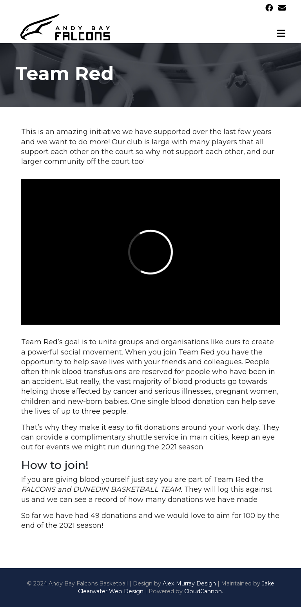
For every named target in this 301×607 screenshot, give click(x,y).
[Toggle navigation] (281, 33)
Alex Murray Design (189, 583)
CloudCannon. (203, 591)
